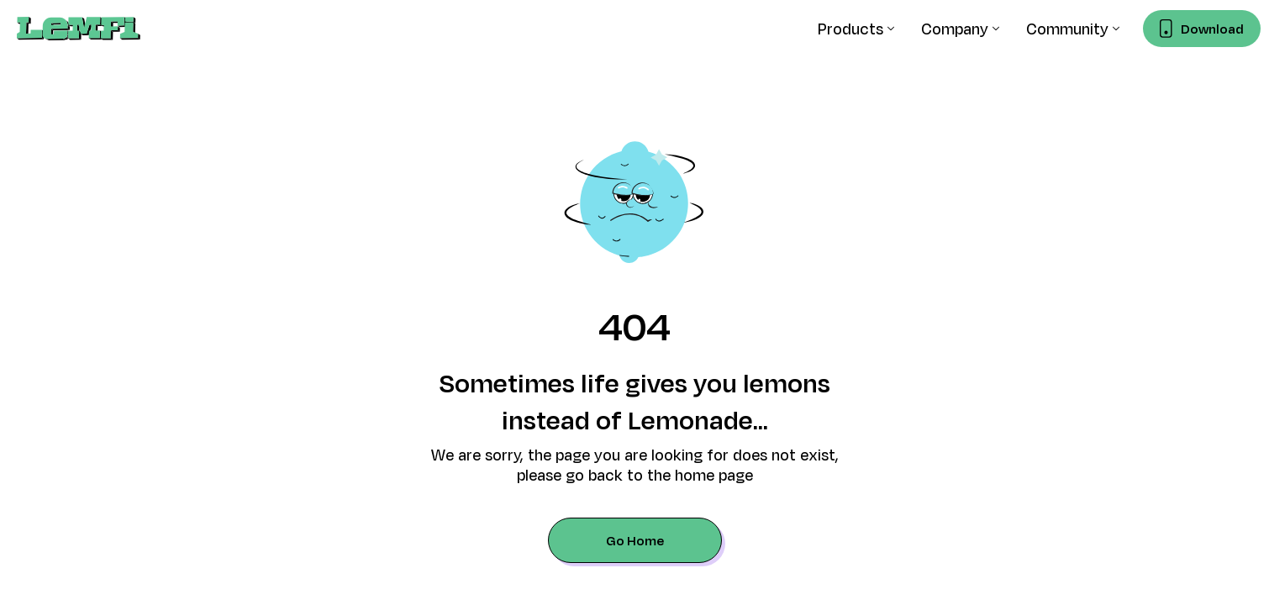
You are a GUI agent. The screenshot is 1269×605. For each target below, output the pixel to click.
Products (850, 28)
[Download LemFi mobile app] (1202, 28)
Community (1067, 28)
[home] (78, 28)
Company (954, 28)
